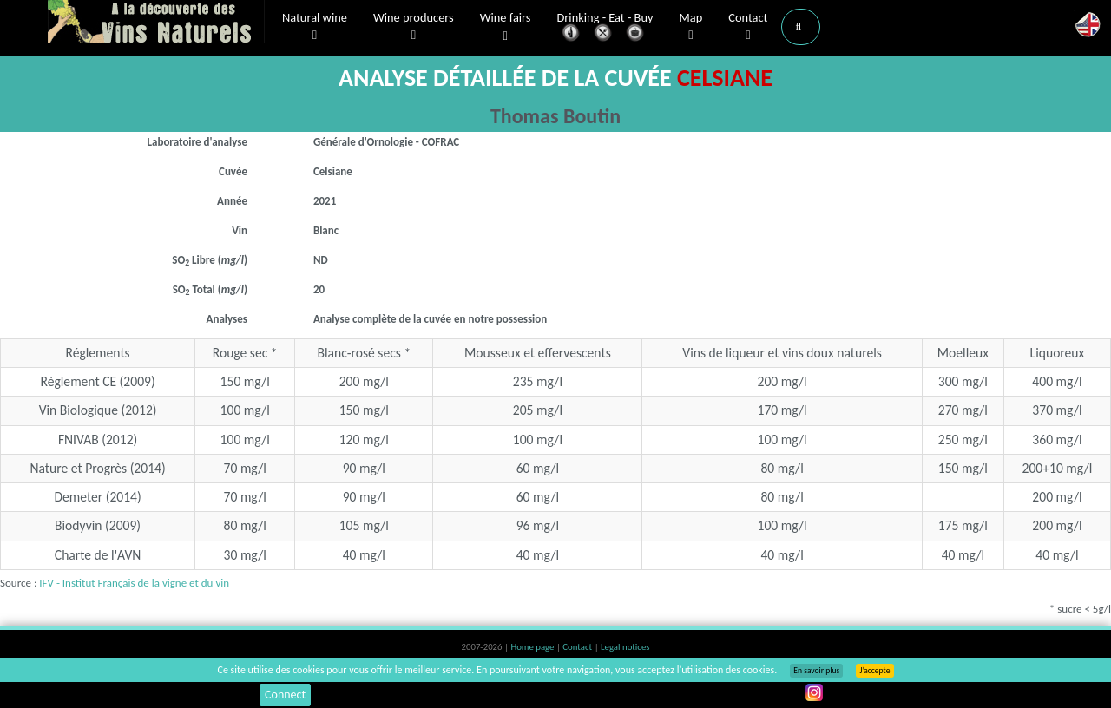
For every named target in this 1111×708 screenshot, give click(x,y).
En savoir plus (816, 670)
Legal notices (625, 646)
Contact (747, 27)
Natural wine (314, 27)
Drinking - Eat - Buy (605, 28)
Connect (285, 694)
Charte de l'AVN (98, 555)
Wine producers (413, 27)
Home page (533, 646)
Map (691, 27)
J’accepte (874, 670)
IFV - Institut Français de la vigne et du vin (134, 582)
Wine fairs (505, 27)
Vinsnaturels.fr (156, 23)
